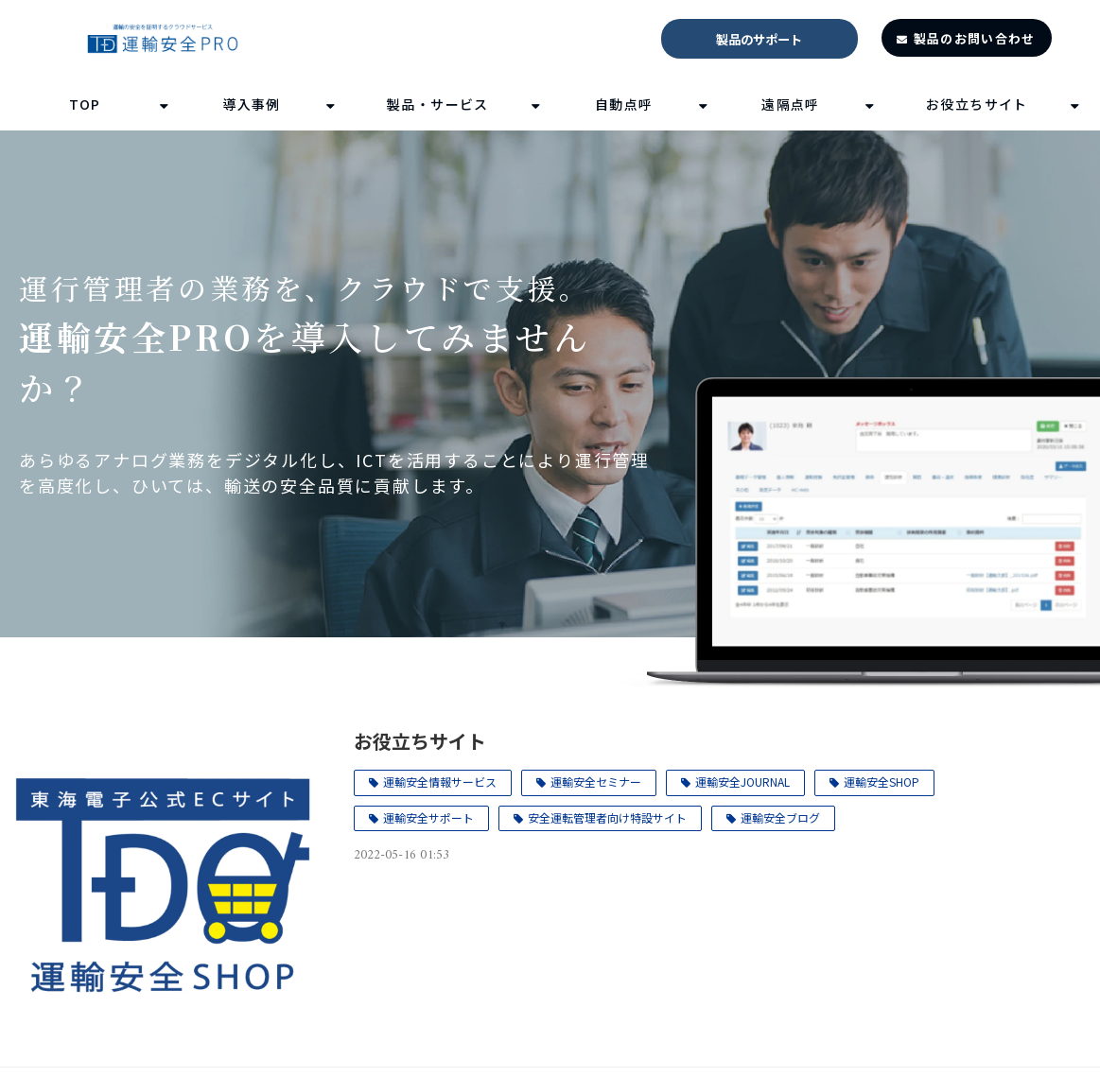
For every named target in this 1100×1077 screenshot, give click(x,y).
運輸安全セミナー (595, 781)
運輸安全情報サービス (440, 781)
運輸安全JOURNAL (742, 781)
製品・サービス (438, 104)
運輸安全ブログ (780, 817)
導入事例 (251, 104)
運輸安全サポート (428, 817)
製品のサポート (759, 39)
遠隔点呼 (790, 104)
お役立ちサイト (977, 104)
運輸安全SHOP (881, 781)
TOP (85, 104)
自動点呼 (624, 104)
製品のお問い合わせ (975, 38)
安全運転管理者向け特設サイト (607, 817)
